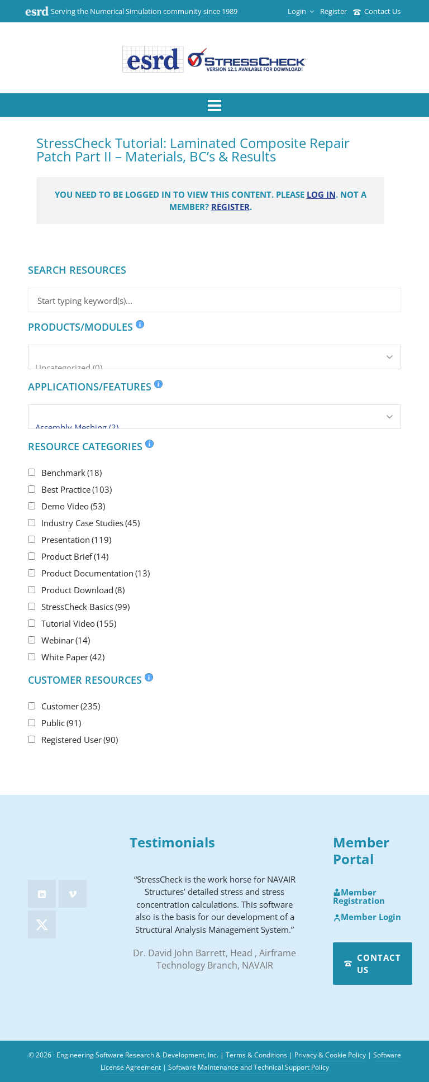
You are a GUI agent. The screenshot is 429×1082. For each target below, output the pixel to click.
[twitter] (42, 924)
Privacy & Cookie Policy (330, 1055)
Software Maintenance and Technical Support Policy (248, 1067)
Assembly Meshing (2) (214, 427)
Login (301, 11)
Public (61, 722)
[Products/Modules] (214, 357)
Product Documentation (95, 573)
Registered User (79, 739)
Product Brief (74, 556)
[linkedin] (42, 894)
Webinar (65, 640)
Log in (321, 194)
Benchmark (71, 472)
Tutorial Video (78, 623)
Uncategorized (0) (214, 367)
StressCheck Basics (85, 606)
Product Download (83, 589)
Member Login (367, 917)
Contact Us (377, 11)
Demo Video (73, 506)
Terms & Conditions (256, 1055)
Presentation (76, 539)
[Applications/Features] (214, 416)
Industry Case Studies (90, 522)
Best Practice (76, 489)
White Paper (72, 656)
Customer (70, 706)
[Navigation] (214, 105)
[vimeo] (73, 894)
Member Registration (359, 896)
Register (333, 11)
